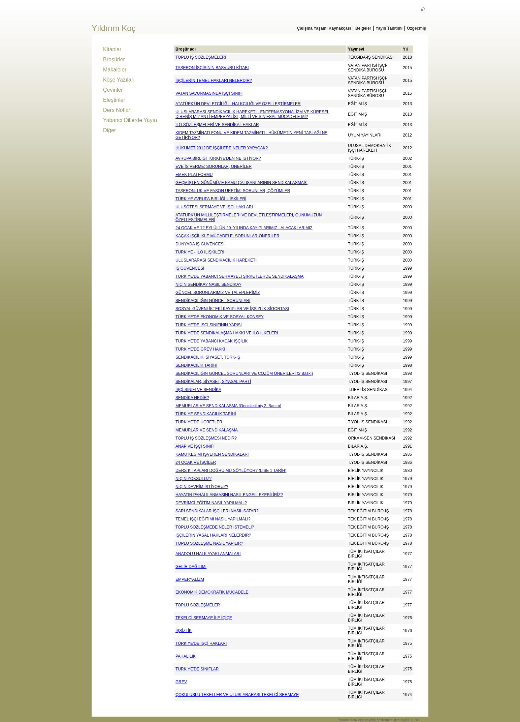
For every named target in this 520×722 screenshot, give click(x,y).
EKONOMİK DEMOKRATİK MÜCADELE (211, 592)
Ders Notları (117, 110)
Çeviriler (113, 90)
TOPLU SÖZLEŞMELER (197, 605)
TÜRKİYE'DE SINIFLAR (197, 669)
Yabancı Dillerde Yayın (130, 120)
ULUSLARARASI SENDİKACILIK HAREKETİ (216, 260)
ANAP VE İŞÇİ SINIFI (195, 446)
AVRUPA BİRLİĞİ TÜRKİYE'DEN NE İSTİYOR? (218, 158)
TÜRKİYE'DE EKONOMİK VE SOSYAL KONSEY (219, 316)
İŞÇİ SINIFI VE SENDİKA (198, 389)
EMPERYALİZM (189, 579)
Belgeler (363, 28)
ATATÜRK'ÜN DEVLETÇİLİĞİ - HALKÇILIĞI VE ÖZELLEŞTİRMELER (238, 103)
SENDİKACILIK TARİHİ (196, 365)
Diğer (109, 130)
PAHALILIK (185, 656)
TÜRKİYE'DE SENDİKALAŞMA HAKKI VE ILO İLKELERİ (226, 333)
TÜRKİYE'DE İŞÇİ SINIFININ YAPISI (208, 325)
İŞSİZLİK (183, 630)
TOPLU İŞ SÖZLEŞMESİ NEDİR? (206, 438)
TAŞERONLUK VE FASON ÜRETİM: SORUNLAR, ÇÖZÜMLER (232, 190)
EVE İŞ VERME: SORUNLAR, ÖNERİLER (213, 166)
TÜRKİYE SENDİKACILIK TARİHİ (205, 414)
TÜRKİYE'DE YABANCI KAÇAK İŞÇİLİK (211, 341)
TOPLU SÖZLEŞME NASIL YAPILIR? (209, 543)
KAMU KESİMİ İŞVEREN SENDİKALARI (212, 454)
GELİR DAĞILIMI (190, 566)
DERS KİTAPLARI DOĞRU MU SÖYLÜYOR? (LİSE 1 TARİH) (230, 470)
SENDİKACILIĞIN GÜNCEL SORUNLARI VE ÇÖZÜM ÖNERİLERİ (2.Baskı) (244, 373)
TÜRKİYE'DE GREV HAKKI (200, 349)
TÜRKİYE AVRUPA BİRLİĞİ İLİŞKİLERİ (210, 199)
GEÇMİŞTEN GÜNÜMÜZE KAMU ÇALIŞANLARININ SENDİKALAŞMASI (241, 182)
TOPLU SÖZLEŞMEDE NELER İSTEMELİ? (214, 527)
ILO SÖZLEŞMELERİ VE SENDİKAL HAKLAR (217, 124)
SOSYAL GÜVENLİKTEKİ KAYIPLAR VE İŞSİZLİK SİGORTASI (232, 308)
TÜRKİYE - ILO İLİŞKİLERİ (199, 252)
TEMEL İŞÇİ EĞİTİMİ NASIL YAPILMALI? (213, 519)
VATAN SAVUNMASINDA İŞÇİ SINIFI (208, 93)
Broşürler (114, 59)
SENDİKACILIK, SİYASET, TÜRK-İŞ (207, 357)
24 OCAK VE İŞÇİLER (195, 462)
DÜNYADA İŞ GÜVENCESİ (200, 244)
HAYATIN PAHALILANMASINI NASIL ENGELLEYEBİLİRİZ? (229, 494)
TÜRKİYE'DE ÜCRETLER (198, 422)
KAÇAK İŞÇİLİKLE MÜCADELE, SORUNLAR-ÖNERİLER (227, 236)
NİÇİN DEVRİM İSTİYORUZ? (201, 486)
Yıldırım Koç (114, 28)
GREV (181, 682)
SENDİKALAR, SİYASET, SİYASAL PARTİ (213, 381)
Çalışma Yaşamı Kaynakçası (324, 28)
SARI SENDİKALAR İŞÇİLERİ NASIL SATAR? (217, 511)
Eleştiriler (114, 100)
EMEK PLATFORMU (194, 174)
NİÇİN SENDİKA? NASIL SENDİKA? (208, 284)
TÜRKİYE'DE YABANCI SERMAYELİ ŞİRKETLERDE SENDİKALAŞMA (239, 276)
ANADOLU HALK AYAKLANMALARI (208, 553)
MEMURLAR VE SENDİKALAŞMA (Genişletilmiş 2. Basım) (228, 405)
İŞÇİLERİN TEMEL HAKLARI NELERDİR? (213, 80)
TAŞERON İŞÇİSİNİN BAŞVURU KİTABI (212, 67)
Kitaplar (112, 49)
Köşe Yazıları (119, 80)
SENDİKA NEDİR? (192, 397)
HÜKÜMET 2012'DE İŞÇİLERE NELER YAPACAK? (221, 148)
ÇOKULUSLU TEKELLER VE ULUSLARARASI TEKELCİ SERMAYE (237, 694)
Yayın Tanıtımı (389, 28)
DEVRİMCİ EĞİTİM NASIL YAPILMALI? (211, 503)
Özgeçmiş (416, 28)
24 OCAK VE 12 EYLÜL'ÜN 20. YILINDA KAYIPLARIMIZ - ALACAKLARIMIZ (244, 227)
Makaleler (114, 69)
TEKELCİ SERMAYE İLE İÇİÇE (203, 617)
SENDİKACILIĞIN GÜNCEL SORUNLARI (212, 300)
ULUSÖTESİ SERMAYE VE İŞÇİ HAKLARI (214, 207)
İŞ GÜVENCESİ (189, 268)
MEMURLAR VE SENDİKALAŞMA (206, 430)
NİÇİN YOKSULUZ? (193, 478)
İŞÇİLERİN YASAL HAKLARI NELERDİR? (213, 535)
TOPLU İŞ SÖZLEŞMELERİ (200, 57)
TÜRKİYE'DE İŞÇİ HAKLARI (201, 643)
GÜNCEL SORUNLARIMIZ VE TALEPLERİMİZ (217, 292)
